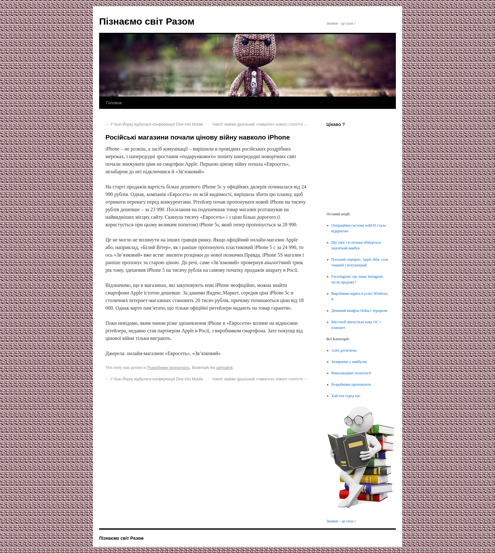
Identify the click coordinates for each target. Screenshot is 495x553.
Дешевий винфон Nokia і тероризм (359, 310)
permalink (224, 368)
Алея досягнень (344, 350)
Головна (114, 102)
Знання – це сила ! (341, 521)
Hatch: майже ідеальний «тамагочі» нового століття (259, 124)
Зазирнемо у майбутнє (349, 362)
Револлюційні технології (351, 373)
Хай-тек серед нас (346, 396)
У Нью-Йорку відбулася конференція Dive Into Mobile (154, 124)
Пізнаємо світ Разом (146, 21)
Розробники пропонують (168, 368)
